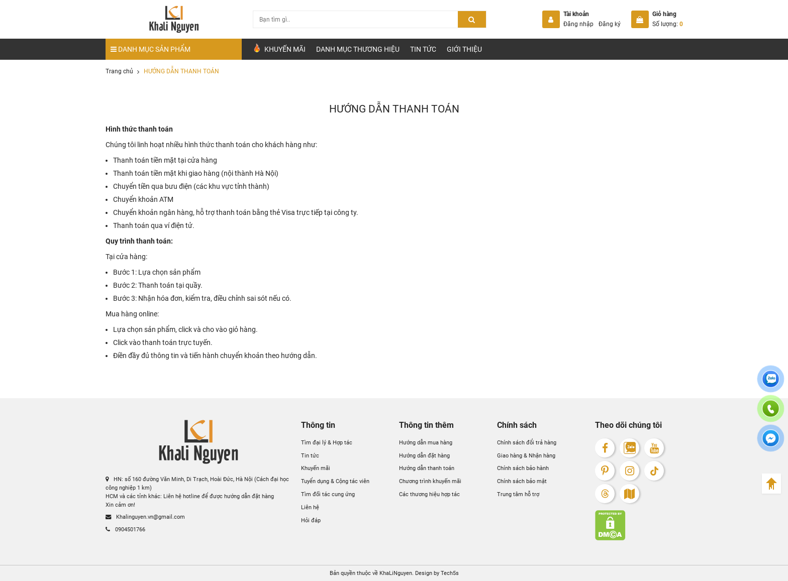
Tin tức (423, 49)
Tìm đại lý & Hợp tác (326, 442)
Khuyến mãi (315, 468)
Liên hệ (310, 507)
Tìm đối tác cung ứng (328, 494)
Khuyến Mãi (279, 48)
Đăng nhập (578, 24)
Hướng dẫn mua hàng (425, 442)
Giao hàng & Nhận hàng (526, 455)
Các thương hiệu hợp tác (429, 494)
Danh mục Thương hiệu (358, 49)
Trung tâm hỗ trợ (518, 494)
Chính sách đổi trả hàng (526, 442)
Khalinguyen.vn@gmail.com (145, 516)
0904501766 (125, 529)
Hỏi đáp (311, 520)
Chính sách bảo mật (522, 481)
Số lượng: (667, 24)
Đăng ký (610, 24)
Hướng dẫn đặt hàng (424, 455)
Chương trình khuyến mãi (430, 481)
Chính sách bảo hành (523, 468)
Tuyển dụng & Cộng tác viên (335, 481)
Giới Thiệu (464, 49)
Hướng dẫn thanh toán (426, 468)
